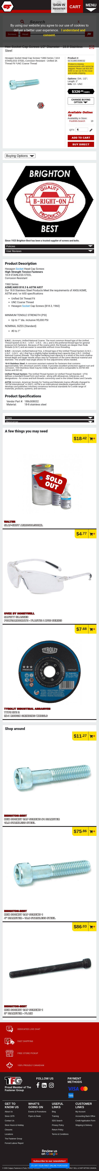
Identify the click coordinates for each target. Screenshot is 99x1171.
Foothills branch (77, 121)
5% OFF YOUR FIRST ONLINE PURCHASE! (49, 1165)
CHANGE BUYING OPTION (80, 101)
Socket (19, 268)
